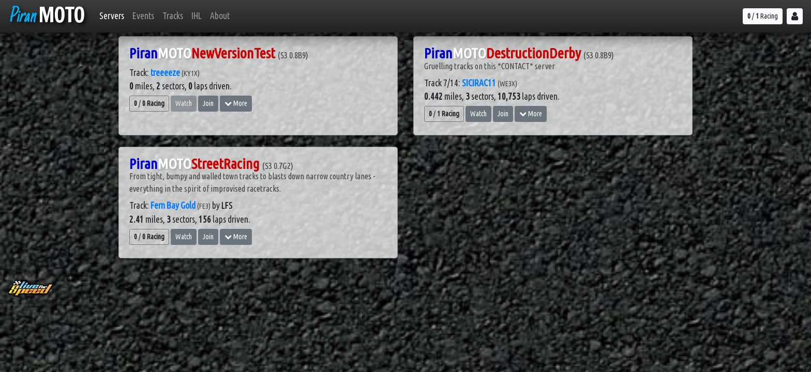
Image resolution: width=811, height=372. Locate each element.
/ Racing (762, 16)
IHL (196, 16)
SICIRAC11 (479, 83)
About (220, 16)
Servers (111, 16)
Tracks (172, 16)
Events (143, 16)
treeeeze (165, 73)
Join (208, 103)
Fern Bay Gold (173, 205)
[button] (795, 16)
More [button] (235, 103)
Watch (478, 114)
